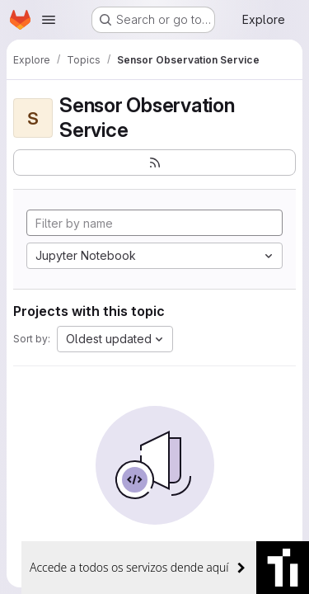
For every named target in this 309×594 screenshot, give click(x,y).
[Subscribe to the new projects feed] (154, 162)
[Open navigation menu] (48, 20)
